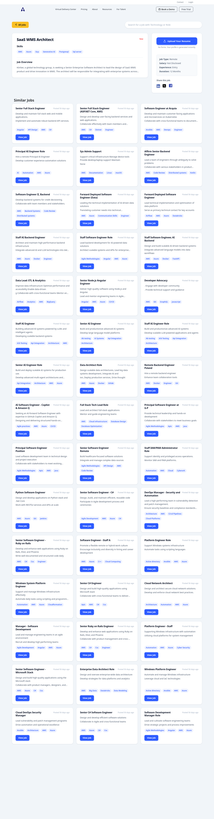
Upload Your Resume (177, 41)
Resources (107, 9)
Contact (180, 2)
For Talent (121, 9)
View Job (22, 137)
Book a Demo (167, 9)
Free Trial (186, 9)
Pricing (84, 9)
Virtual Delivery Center (65, 9)
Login (190, 2)
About (95, 9)
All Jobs (20, 24)
